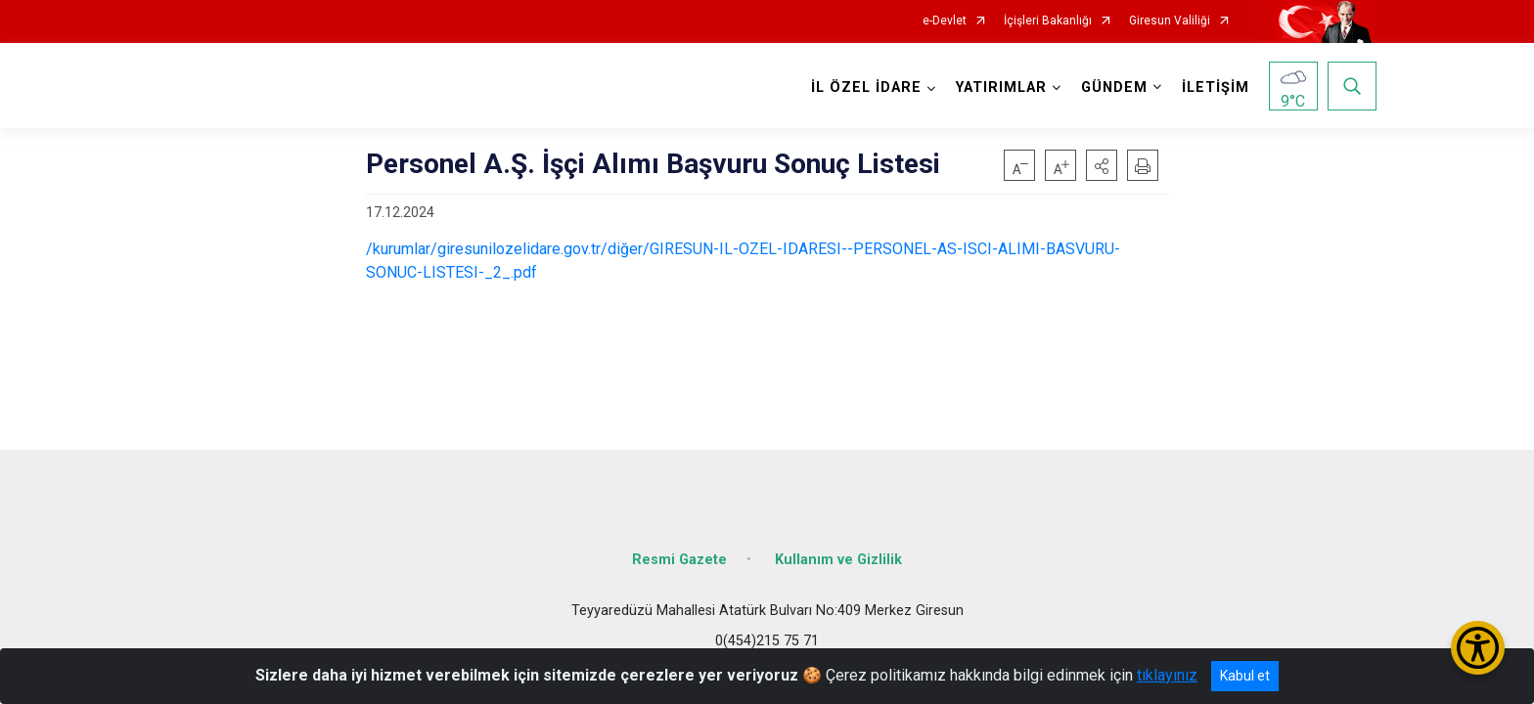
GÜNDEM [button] (1114, 87)
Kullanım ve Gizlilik (838, 559)
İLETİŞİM (1215, 87)
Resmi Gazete (679, 559)
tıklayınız (1167, 675)
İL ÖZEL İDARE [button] (866, 87)
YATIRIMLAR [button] (1001, 87)
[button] (1101, 165)
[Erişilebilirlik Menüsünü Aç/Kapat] (1478, 648)
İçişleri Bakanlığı (1048, 21)
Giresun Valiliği (1169, 21)
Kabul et (1245, 675)
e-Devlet (945, 21)
